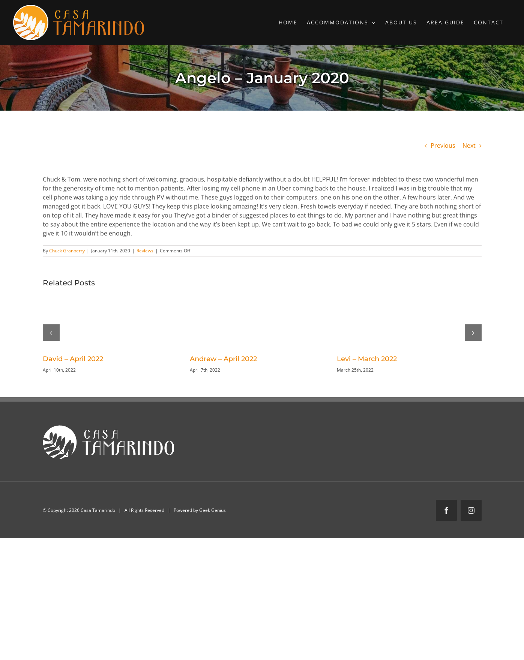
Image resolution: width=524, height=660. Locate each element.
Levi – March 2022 (367, 359)
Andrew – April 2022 (223, 359)
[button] (51, 332)
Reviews (145, 251)
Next (469, 145)
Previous (443, 145)
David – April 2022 (73, 359)
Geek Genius (212, 510)
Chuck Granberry (67, 251)
